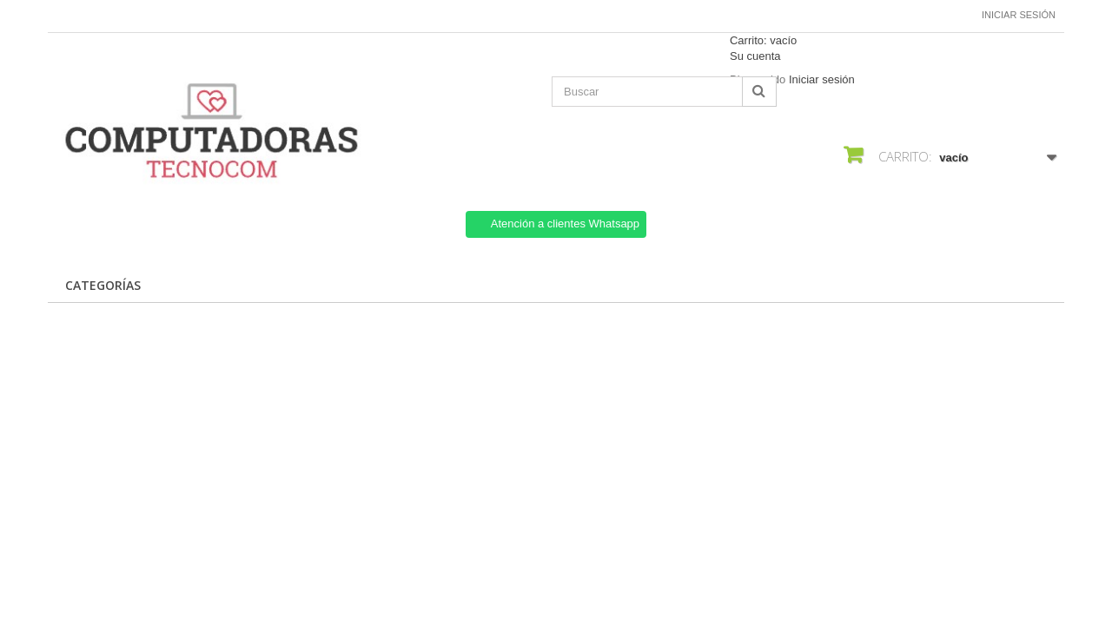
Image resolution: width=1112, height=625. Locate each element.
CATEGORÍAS (103, 285)
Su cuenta (755, 55)
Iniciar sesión (1019, 15)
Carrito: (763, 40)
